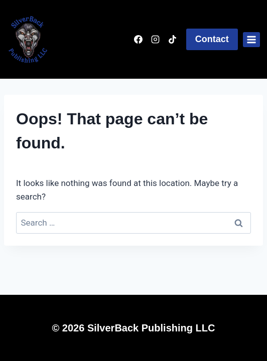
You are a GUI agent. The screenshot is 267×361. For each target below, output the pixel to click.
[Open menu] (251, 39)
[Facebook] (138, 39)
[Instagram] (155, 39)
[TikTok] (172, 39)
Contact (212, 39)
